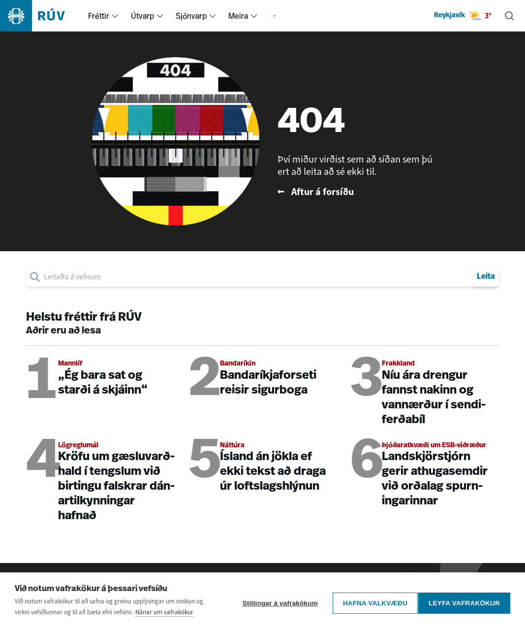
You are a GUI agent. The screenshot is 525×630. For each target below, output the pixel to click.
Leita (486, 277)
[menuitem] (115, 16)
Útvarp (142, 16)
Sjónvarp (191, 16)
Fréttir (98, 16)
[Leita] (509, 16)
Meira (238, 16)
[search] (256, 277)
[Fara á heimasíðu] (41, 16)
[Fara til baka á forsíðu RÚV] (356, 192)
